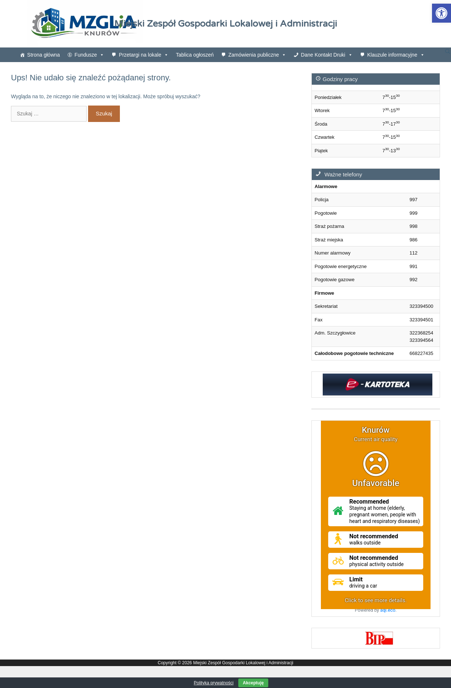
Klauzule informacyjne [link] (396, 54)
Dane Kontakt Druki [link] (326, 54)
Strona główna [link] (43, 55)
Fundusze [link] (89, 54)
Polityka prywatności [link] (214, 682)
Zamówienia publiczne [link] (257, 54)
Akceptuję (253, 682)
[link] (441, 13)
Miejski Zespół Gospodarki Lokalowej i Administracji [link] (225, 23)
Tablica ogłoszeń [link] (195, 55)
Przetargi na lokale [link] (143, 54)
